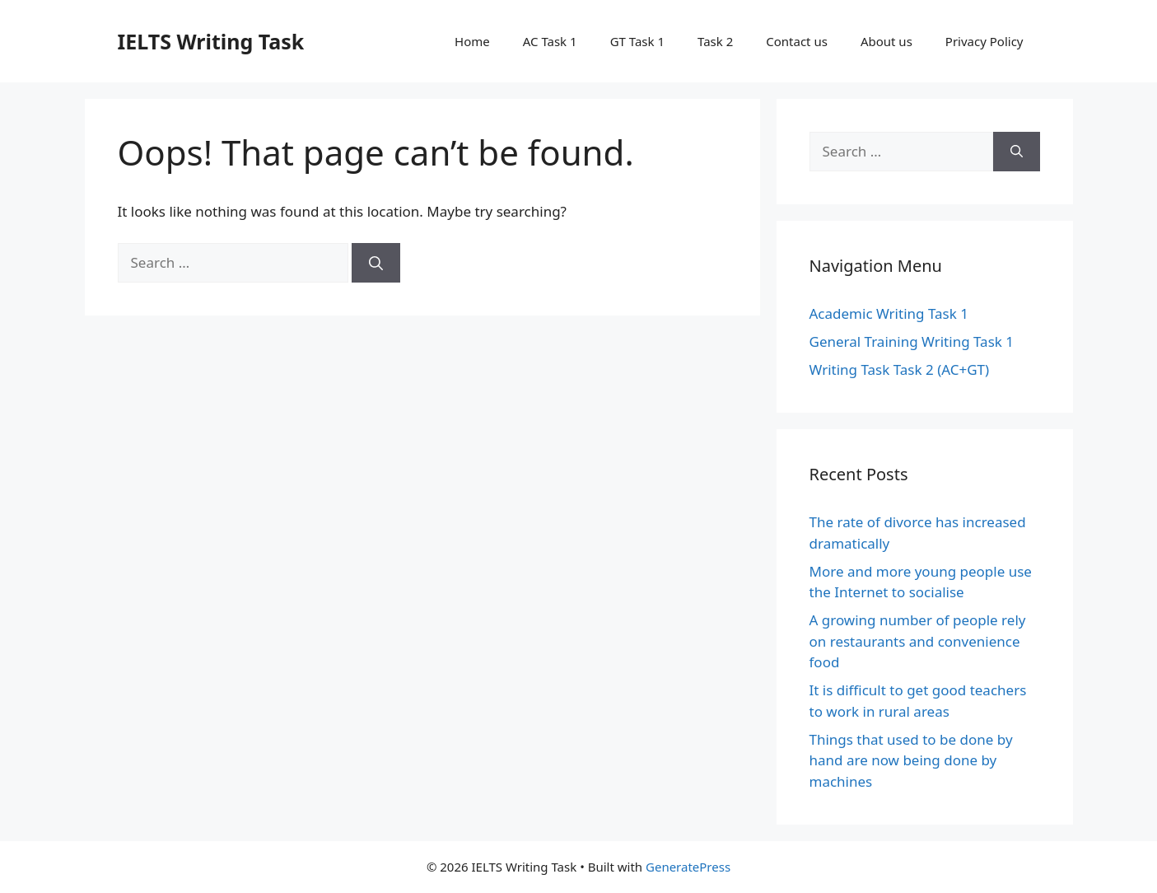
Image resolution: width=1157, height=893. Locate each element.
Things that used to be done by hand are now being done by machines (911, 760)
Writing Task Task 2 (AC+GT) (899, 369)
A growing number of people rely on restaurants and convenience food (917, 640)
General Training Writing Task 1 (912, 341)
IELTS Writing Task (211, 41)
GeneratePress (688, 866)
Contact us (797, 41)
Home (472, 41)
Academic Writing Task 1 (888, 313)
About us (886, 41)
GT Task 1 (637, 41)
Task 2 (715, 41)
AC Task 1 (550, 41)
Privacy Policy (984, 41)
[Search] (376, 263)
